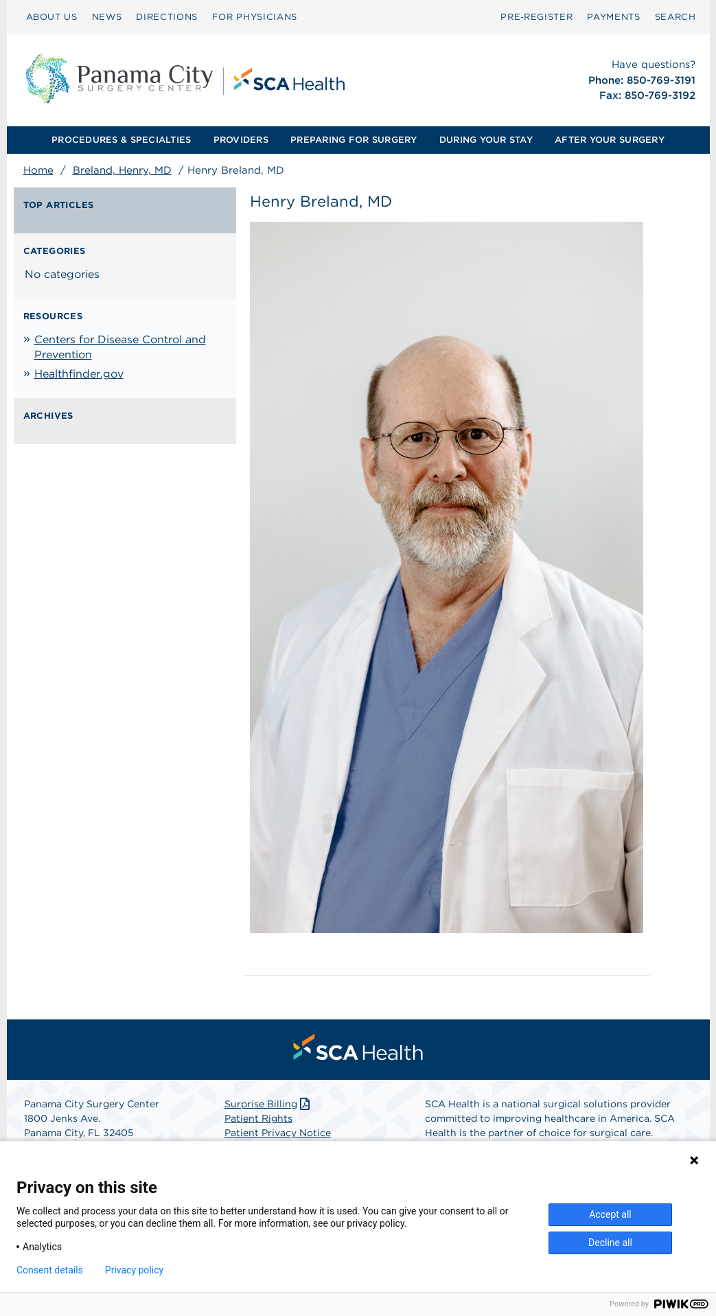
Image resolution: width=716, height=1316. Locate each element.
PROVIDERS (240, 140)
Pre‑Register (536, 17)
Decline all (610, 1242)
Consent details (49, 1270)
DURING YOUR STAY (486, 140)
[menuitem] (52, 17)
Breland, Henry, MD (122, 170)
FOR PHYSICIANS (254, 17)
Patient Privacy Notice (277, 1132)
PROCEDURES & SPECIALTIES (121, 140)
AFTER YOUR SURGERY (610, 140)
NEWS (107, 17)
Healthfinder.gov (79, 373)
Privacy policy (134, 1270)
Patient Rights (258, 1118)
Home (38, 170)
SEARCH (675, 17)
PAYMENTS (613, 17)
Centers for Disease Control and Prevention (120, 347)
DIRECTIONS (167, 17)
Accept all (610, 1214)
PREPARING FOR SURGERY (353, 140)
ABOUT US (52, 17)
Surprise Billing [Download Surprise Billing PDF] (268, 1103)
